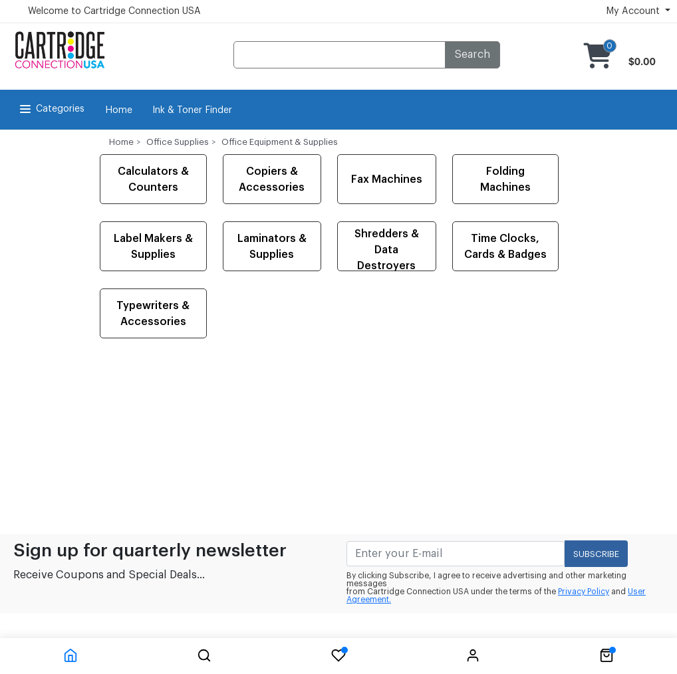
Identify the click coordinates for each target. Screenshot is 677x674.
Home (118, 110)
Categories (50, 109)
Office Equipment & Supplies (279, 142)
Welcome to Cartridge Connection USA (114, 11)
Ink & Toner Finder (192, 110)
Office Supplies (177, 142)
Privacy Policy (583, 592)
